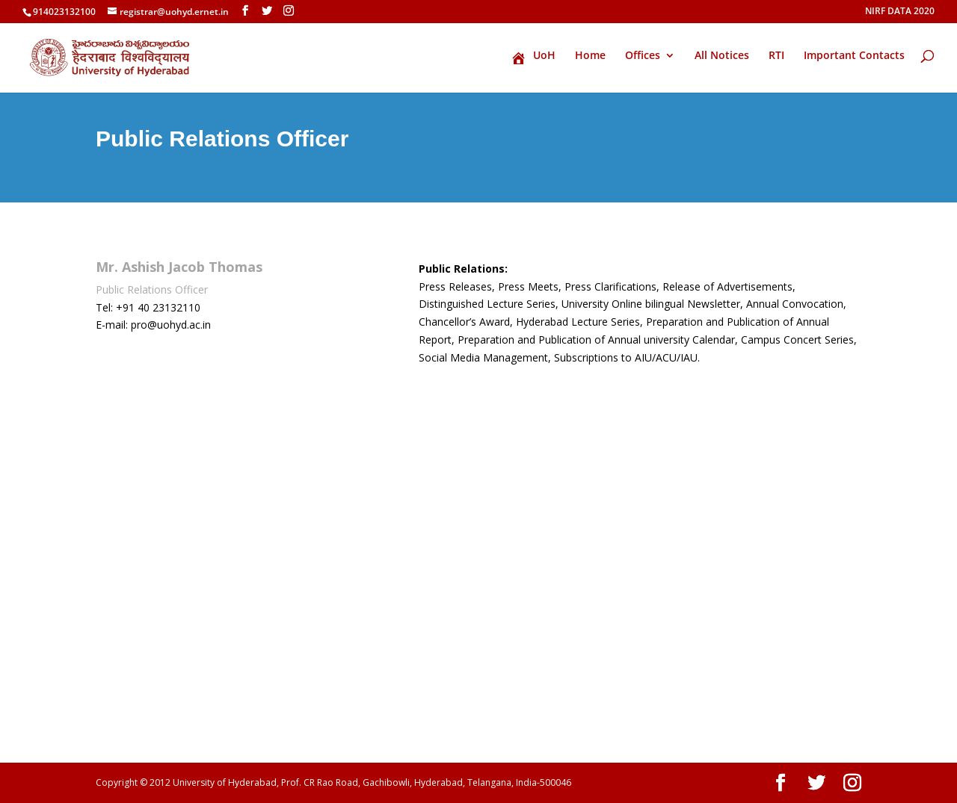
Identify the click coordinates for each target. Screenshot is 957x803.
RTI (776, 56)
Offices (642, 56)
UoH (533, 57)
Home (590, 56)
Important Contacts (854, 56)
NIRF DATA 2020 (900, 12)
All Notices (722, 56)
